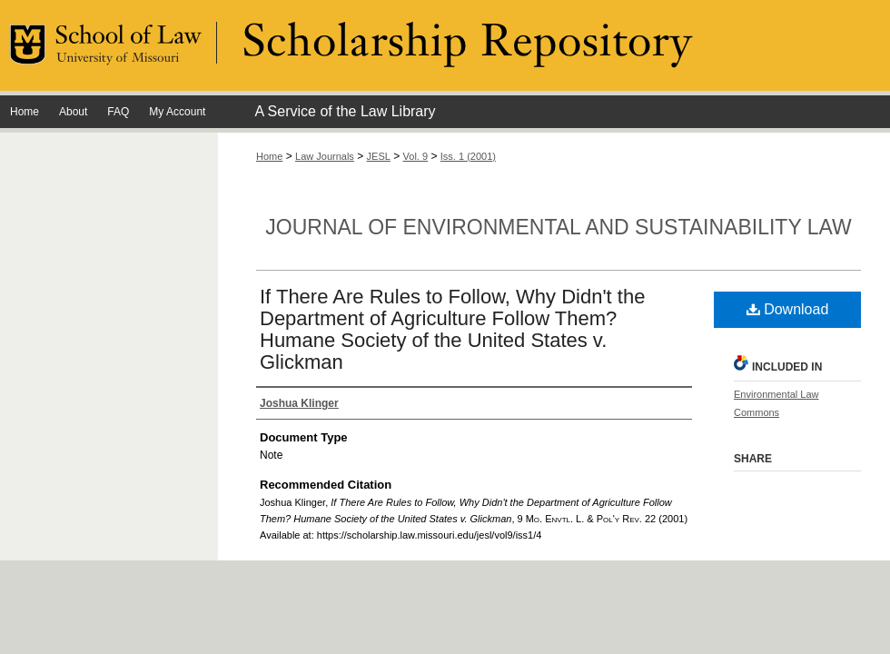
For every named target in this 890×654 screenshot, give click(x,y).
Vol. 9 (416, 156)
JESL (379, 156)
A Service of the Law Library (344, 111)
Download (788, 309)
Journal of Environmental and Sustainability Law (558, 227)
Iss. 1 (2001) (468, 156)
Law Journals (324, 156)
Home (269, 156)
